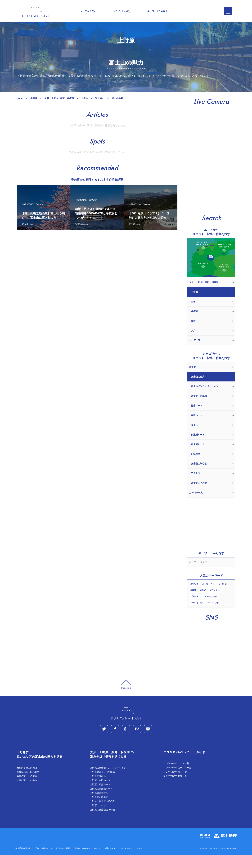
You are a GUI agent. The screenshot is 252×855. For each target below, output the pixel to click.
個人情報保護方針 (23, 848)
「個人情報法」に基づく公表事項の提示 (52, 848)
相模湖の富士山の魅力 (28, 772)
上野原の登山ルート (100, 776)
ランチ (195, 584)
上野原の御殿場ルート (101, 789)
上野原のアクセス (99, 805)
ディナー (215, 590)
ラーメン (196, 596)
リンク (139, 848)
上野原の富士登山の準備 (102, 772)
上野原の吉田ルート (100, 780)
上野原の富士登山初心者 (102, 801)
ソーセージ (211, 596)
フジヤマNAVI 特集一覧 (175, 776)
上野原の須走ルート (100, 785)
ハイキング (197, 602)
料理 (194, 590)
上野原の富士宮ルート (101, 793)
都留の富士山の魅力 (27, 768)
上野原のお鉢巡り (99, 797)
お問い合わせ (110, 848)
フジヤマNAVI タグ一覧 (175, 772)
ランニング (213, 602)
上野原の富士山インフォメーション (108, 768)
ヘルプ (97, 848)
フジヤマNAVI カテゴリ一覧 (177, 768)
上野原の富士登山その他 (102, 810)
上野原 (223, 584)
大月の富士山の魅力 (27, 780)
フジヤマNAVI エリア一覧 (176, 763)
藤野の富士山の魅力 (27, 776)
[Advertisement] (97, 262)
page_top (126, 683)
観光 (203, 590)
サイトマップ (126, 848)
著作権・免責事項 (82, 848)
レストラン (209, 584)
